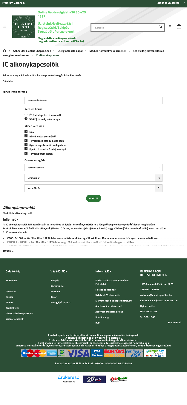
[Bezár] (184, 3)
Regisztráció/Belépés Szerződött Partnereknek (56, 29)
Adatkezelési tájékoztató (108, 306)
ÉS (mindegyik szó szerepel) (45, 115)
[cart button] (179, 26)
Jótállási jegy (102, 317)
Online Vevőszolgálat (53, 12)
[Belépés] (170, 26)
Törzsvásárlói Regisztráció (19, 313)
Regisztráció (57, 286)
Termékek (11, 291)
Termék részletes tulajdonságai (47, 141)
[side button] (4, 26)
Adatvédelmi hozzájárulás (109, 311)
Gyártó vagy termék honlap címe (47, 145)
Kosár (53, 297)
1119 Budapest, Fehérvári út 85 (156, 284)
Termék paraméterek (41, 154)
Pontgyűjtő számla (60, 302)
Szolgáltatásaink (15, 319)
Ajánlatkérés (12, 308)
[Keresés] (128, 27)
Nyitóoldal (11, 280)
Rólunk (9, 302)
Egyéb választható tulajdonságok (48, 149)
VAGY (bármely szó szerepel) (45, 119)
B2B (97, 322)
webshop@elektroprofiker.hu (156, 295)
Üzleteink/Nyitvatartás (55, 23)
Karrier (9, 297)
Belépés (54, 280)
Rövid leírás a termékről (42, 136)
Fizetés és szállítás (105, 289)
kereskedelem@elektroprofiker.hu (158, 300)
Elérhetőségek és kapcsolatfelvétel (114, 300)
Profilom (55, 291)
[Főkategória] (5, 51)
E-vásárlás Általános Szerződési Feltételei (112, 282)
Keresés (93, 198)
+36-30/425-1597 (149, 289)
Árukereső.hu (69, 382)
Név (31, 132)
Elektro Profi (174, 322)
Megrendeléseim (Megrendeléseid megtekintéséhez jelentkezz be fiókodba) (61, 39)
